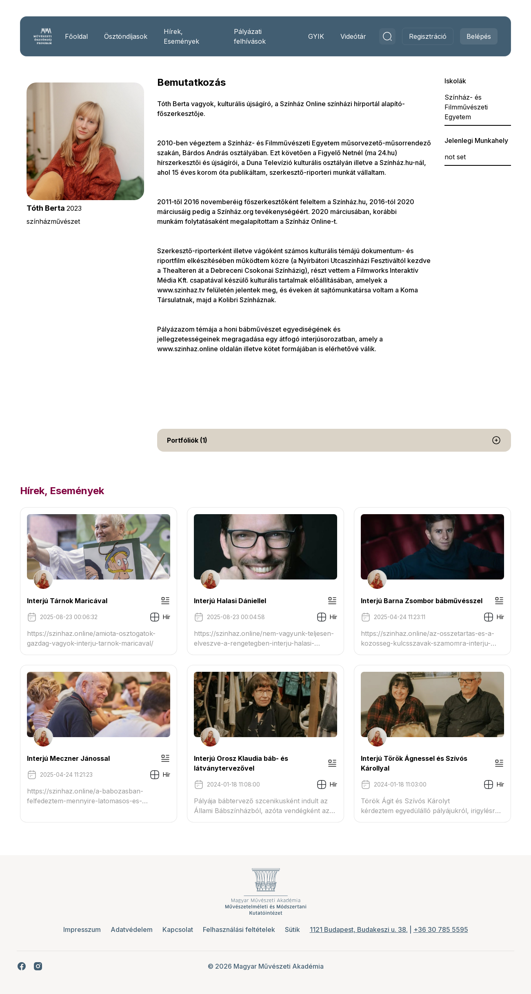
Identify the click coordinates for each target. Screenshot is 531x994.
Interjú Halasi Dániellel (231, 601)
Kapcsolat (177, 929)
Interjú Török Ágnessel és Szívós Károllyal (413, 763)
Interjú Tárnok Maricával (70, 601)
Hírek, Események (183, 36)
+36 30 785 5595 (440, 929)
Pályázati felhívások (249, 36)
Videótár (350, 36)
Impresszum (82, 929)
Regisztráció (425, 36)
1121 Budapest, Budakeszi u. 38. (359, 929)
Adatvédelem (132, 929)
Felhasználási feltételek (239, 929)
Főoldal (78, 36)
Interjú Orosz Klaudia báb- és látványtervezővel (242, 763)
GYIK (313, 36)
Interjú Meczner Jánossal (71, 758)
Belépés (476, 36)
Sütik (292, 929)
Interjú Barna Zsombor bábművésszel (421, 601)
